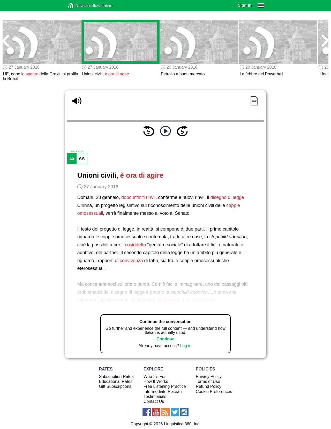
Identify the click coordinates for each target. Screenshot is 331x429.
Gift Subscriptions (115, 386)
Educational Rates (115, 381)
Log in (185, 346)
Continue (165, 339)
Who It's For (155, 376)
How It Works (156, 381)
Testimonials (155, 396)
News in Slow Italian (78, 5)
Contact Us (154, 401)
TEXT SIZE (77, 151)
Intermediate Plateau (163, 391)
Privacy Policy (209, 376)
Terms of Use (208, 381)
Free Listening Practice (165, 386)
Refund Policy (208, 386)
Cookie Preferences (214, 391)
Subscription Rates (116, 376)
